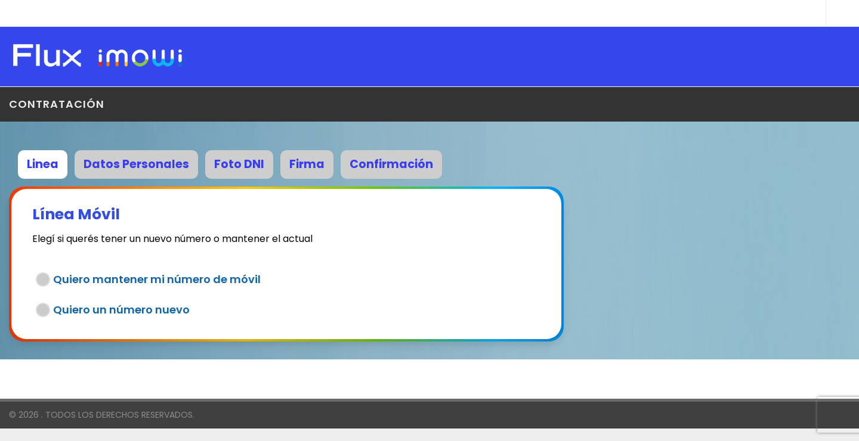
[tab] (46, 162)
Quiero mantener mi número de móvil (157, 279)
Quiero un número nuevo (121, 309)
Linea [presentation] (42, 164)
